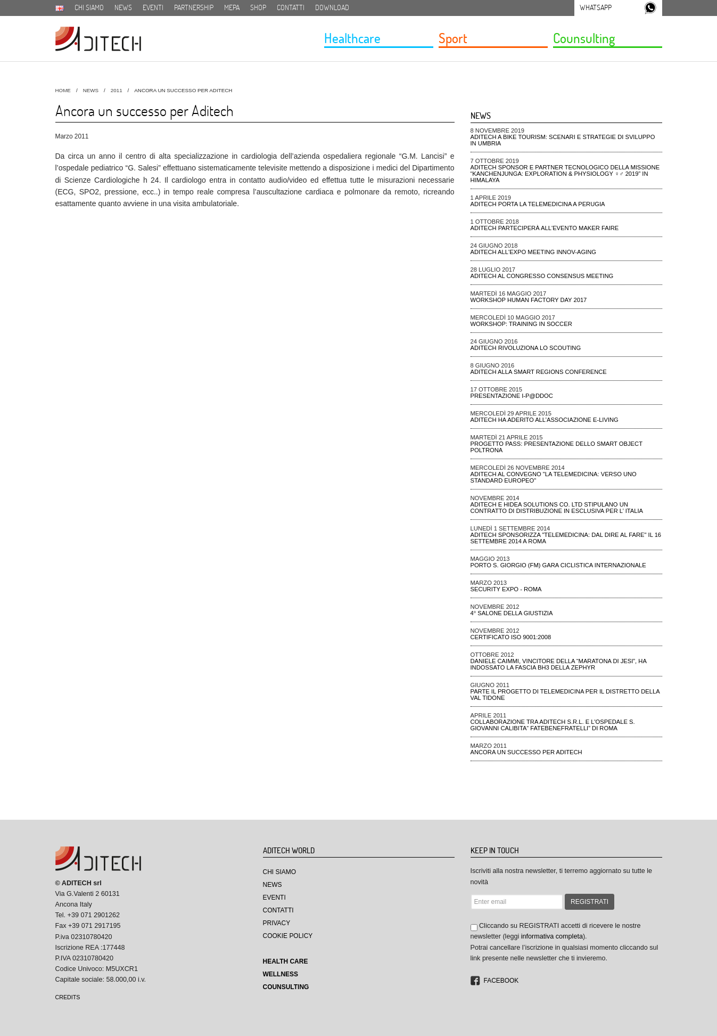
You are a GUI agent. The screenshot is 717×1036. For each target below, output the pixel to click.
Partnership (193, 7)
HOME (63, 90)
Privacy (277, 923)
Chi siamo (89, 7)
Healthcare (352, 37)
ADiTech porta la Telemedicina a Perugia (538, 204)
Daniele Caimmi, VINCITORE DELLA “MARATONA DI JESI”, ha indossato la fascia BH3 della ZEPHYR (559, 664)
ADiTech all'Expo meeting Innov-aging (534, 252)
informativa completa (552, 936)
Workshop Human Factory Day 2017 (529, 300)
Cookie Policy (288, 936)
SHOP (258, 7)
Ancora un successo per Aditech (526, 752)
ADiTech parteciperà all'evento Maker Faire (545, 228)
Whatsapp (596, 7)
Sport (453, 37)
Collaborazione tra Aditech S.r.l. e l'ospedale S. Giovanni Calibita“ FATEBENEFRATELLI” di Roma (553, 725)
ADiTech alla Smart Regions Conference (539, 372)
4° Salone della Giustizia (512, 613)
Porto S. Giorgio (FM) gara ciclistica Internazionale (558, 565)
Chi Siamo (279, 872)
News (123, 7)
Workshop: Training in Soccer (521, 324)
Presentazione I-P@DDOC (512, 396)
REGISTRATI (589, 902)
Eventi (153, 7)
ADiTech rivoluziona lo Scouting (526, 348)
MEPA (232, 7)
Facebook (501, 980)
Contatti (290, 7)
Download (332, 7)
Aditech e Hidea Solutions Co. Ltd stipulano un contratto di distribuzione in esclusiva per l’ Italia (557, 507)
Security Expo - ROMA (506, 589)
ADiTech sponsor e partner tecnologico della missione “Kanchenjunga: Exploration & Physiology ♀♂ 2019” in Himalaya (565, 173)
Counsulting (584, 37)
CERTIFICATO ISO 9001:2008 (511, 637)
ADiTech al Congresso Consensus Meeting (542, 276)
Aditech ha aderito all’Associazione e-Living (545, 420)
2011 (116, 90)
